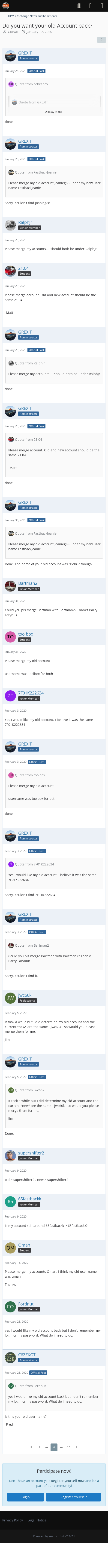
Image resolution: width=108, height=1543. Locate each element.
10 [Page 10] (68, 1447)
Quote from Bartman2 (32, 945)
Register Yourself (73, 1497)
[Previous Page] (31, 1447)
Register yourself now (67, 1481)
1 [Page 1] (39, 1447)
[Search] (79, 5)
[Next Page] (77, 1447)
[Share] (101, 40)
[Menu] (102, 5)
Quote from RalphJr (30, 363)
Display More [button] (53, 111)
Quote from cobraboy (31, 84)
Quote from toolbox (30, 775)
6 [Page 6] (54, 1447)
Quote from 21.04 (28, 439)
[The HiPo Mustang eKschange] (5, 5)
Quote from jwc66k (29, 1090)
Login (25, 1497)
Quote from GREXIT (33, 102)
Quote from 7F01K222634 (34, 864)
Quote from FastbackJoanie (36, 172)
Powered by (54, 1536)
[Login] (90, 6)
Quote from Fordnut (30, 1386)
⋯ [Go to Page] (46, 1447)
